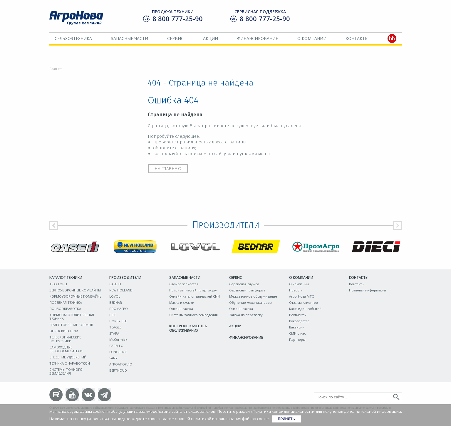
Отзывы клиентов (303, 302)
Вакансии (296, 327)
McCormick (118, 339)
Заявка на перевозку (246, 315)
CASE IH (115, 284)
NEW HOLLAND (121, 290)
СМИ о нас (297, 333)
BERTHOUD (118, 370)
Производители (125, 277)
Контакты (357, 38)
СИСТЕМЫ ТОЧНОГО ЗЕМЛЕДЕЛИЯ (66, 371)
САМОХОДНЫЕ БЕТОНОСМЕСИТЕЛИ (66, 349)
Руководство (299, 321)
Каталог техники (65, 277)
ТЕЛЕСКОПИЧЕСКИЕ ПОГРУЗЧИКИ (65, 339)
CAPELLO (116, 346)
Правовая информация (367, 290)
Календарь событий (305, 309)
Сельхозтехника (73, 38)
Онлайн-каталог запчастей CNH (194, 296)
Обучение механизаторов (250, 302)
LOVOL (114, 296)
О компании (311, 38)
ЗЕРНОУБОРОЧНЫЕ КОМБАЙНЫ (75, 290)
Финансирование (257, 38)
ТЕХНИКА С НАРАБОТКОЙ (69, 363)
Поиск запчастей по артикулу (193, 290)
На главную (168, 168)
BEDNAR (115, 302)
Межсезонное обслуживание (253, 296)
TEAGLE (115, 327)
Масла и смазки (181, 302)
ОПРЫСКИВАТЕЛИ (63, 331)
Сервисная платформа (247, 290)
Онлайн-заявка (181, 309)
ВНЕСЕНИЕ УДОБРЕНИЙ (67, 357)
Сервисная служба (244, 284)
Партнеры (297, 339)
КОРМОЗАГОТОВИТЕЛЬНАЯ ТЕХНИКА (71, 317)
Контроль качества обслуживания (188, 328)
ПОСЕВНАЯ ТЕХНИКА (65, 302)
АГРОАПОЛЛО (120, 364)
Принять (286, 419)
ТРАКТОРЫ (58, 284)
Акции (210, 38)
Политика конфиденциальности (283, 411)
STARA (114, 333)
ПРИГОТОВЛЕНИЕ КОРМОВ (71, 325)
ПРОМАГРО (118, 309)
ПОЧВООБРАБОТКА (65, 309)
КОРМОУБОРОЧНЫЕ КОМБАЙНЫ (75, 296)
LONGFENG (118, 352)
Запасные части (129, 38)
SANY (113, 358)
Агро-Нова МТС (301, 296)
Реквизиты (297, 315)
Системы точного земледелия (193, 315)
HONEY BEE (118, 321)
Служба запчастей (184, 284)
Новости (296, 290)
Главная (56, 68)
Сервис (175, 38)
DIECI (113, 315)
